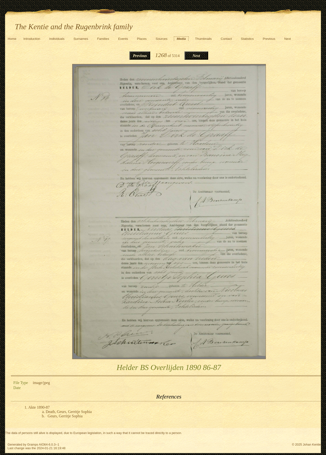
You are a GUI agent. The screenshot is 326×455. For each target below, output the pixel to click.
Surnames (80, 39)
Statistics (247, 39)
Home (12, 39)
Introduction (31, 39)
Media (181, 39)
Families (103, 39)
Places (142, 39)
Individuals (56, 39)
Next (287, 39)
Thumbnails (203, 39)
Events (123, 39)
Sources (162, 39)
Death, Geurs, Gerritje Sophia (69, 412)
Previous (269, 39)
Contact (226, 39)
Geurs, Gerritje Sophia (65, 416)
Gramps (32, 444)
